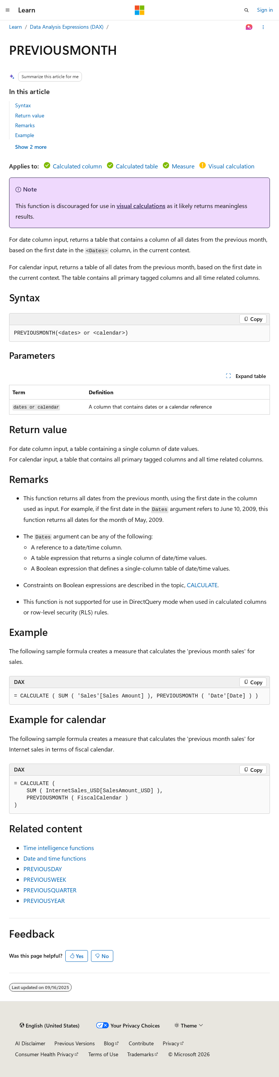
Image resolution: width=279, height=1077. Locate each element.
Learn (15, 26)
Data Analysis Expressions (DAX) (66, 26)
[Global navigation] (7, 10)
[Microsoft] (140, 10)
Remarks (25, 125)
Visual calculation (231, 166)
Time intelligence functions (58, 848)
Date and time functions (54, 858)
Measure (183, 166)
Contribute (141, 1043)
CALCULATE (202, 585)
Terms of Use (103, 1054)
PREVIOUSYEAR (44, 900)
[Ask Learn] (249, 27)
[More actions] (263, 27)
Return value (29, 115)
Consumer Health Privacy (44, 1054)
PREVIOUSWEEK (44, 879)
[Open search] (246, 10)
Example (24, 135)
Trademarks (140, 1054)
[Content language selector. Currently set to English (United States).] (49, 1026)
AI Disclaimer (30, 1043)
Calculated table (137, 166)
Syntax (23, 105)
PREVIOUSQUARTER (50, 890)
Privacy (171, 1043)
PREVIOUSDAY (42, 869)
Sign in (265, 9)
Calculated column (77, 166)
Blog (109, 1043)
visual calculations (141, 206)
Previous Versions (74, 1043)
